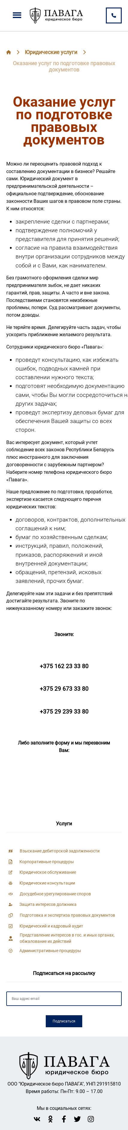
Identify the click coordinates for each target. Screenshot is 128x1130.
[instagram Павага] (90, 1119)
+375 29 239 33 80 (64, 711)
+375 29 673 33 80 (64, 688)
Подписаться (64, 1021)
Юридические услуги (51, 52)
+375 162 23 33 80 (64, 666)
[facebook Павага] (63, 1119)
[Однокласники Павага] (50, 1119)
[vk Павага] (37, 1119)
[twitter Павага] (77, 1119)
